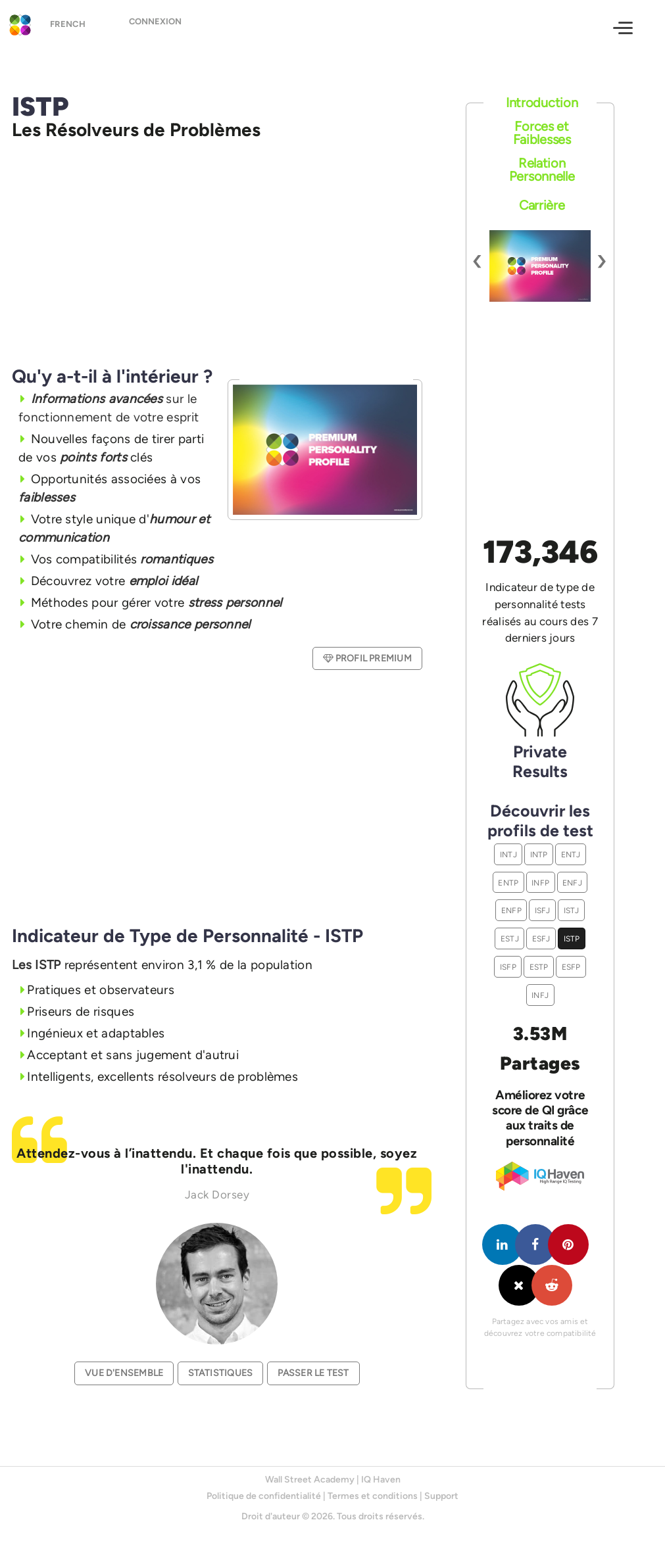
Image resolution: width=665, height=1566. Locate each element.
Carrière (542, 205)
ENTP (508, 883)
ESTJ (510, 938)
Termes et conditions (373, 1496)
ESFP (571, 967)
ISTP (572, 938)
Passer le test (313, 1373)
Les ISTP (36, 964)
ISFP (508, 967)
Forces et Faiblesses (542, 133)
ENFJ (572, 883)
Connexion (165, 27)
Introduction (542, 102)
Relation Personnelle (542, 169)
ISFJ (543, 910)
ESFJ (541, 938)
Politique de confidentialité (264, 1496)
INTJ (508, 854)
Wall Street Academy (310, 1479)
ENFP (511, 910)
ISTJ (571, 910)
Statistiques (220, 1373)
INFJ (540, 995)
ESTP (539, 967)
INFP (540, 883)
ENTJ (571, 854)
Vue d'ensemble (124, 1373)
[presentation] (478, 259)
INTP (539, 854)
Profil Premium (367, 658)
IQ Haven (381, 1479)
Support (441, 1496)
